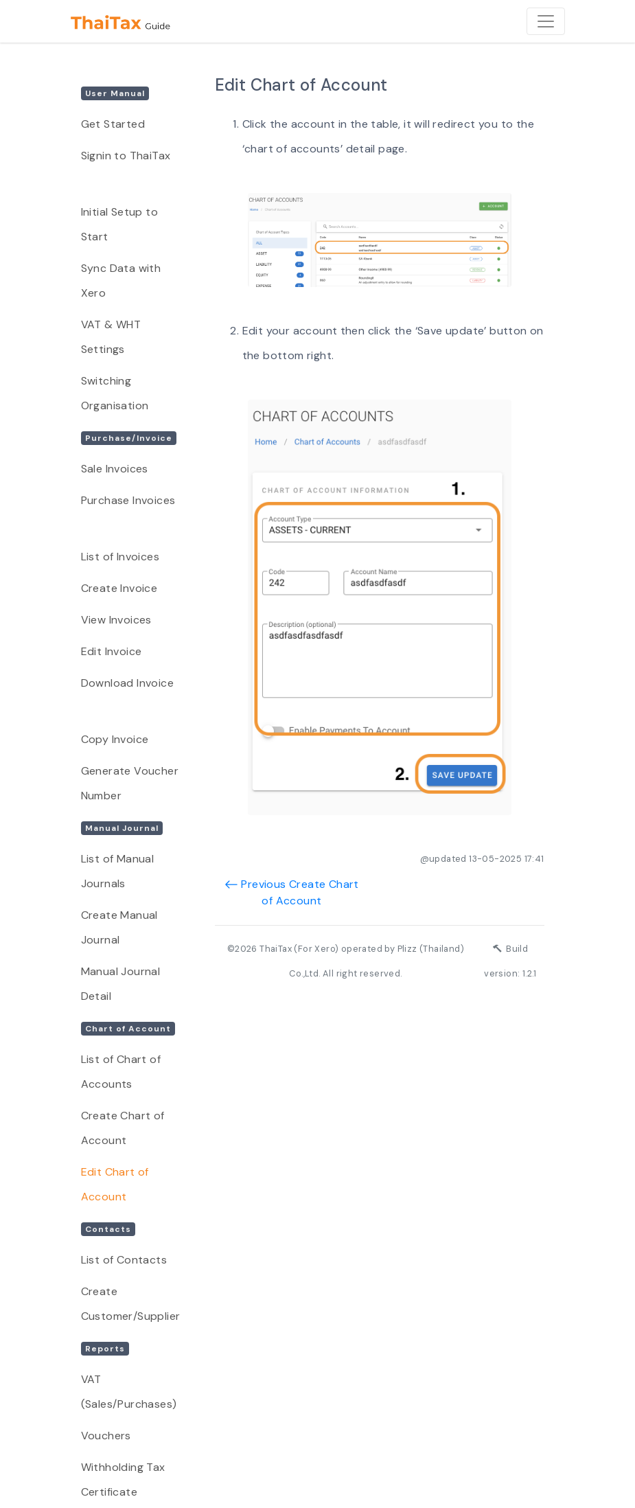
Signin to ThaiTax (126, 155)
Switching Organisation (115, 393)
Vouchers (106, 1435)
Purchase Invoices (128, 500)
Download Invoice (127, 683)
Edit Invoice (111, 651)
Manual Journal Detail (121, 983)
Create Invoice (119, 588)
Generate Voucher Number (129, 783)
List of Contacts (124, 1260)
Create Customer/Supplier (131, 1303)
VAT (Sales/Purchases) (129, 1391)
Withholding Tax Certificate (123, 1479)
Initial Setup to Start (119, 224)
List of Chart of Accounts (121, 1071)
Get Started (113, 124)
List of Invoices (120, 556)
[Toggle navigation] (546, 21)
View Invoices (116, 620)
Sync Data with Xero (121, 280)
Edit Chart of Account (115, 1184)
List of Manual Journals (117, 871)
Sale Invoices (114, 468)
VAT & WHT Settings (111, 336)
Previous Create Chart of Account (291, 892)
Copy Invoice (115, 739)
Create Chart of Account (123, 1127)
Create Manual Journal (119, 927)
